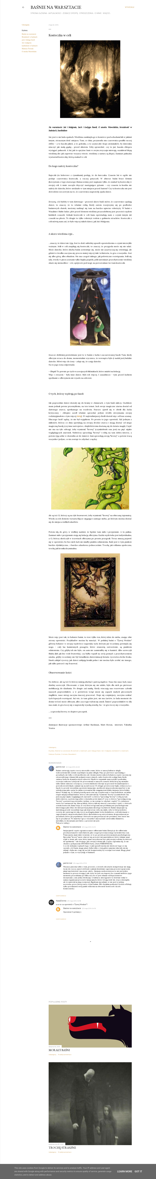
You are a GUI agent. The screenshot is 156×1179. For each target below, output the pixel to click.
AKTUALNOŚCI (54, 13)
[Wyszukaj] (129, 7)
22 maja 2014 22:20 (73, 767)
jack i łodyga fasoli (28, 40)
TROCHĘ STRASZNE (62, 1147)
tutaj (79, 416)
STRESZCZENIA (86, 13)
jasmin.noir (60, 767)
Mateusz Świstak (27, 49)
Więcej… (107, 13)
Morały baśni (59, 1050)
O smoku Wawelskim (29, 51)
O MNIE (98, 13)
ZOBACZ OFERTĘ (70, 13)
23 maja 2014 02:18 (74, 901)
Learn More (124, 1171)
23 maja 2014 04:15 (89, 827)
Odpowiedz (61, 896)
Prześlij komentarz (64, 1054)
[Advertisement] (90, 978)
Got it (138, 1171)
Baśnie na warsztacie (56, 7)
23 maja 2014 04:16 (89, 908)
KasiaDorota (61, 901)
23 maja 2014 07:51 (80, 863)
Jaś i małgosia (26, 43)
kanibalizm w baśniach (29, 46)
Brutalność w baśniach (29, 37)
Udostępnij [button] (25, 25)
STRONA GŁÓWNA (39, 13)
